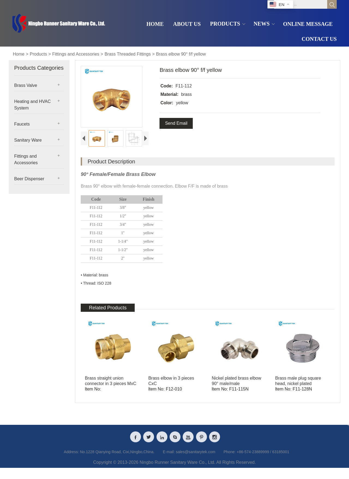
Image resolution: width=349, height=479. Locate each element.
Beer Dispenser (29, 178)
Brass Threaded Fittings (127, 54)
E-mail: (169, 464)
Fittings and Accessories (76, 54)
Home (19, 54)
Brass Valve (25, 85)
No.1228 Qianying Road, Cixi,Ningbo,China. (117, 464)
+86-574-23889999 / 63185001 (263, 464)
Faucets (22, 124)
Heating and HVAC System (32, 104)
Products (38, 54)
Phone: (230, 464)
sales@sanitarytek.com (195, 464)
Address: (71, 464)
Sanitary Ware (28, 140)
